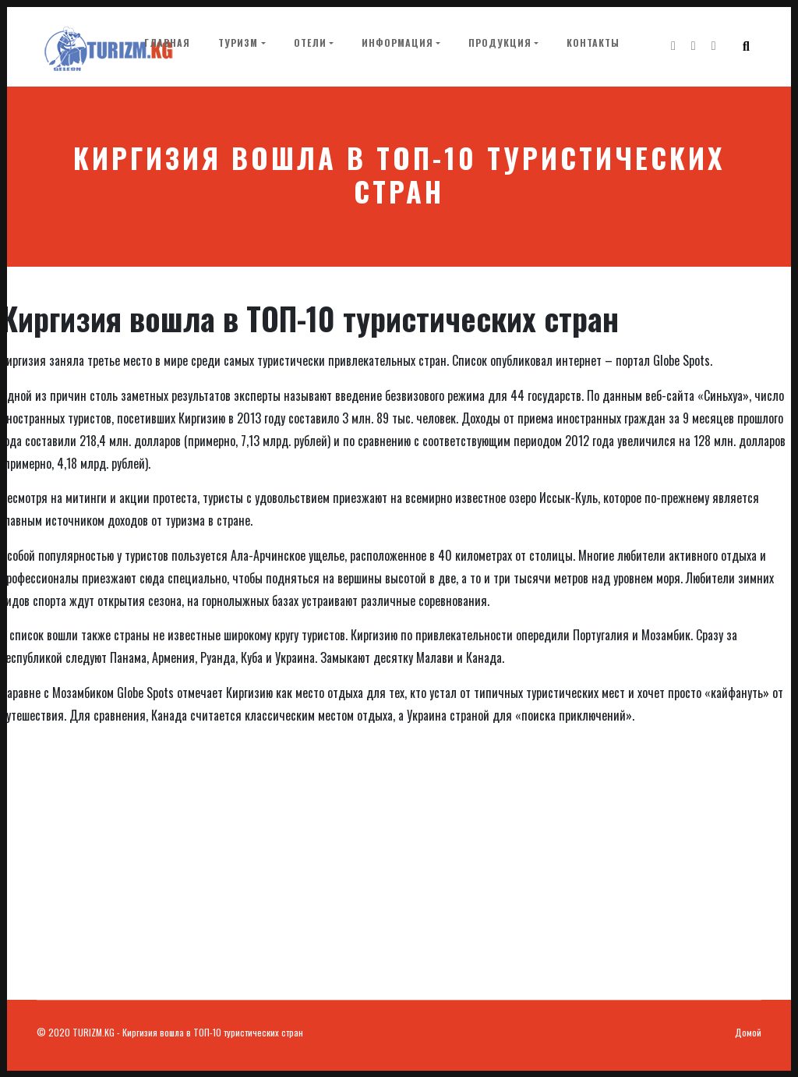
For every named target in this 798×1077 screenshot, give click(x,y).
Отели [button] (309, 43)
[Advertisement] (399, 883)
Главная (169, 42)
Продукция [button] (499, 43)
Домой (748, 1032)
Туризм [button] (237, 43)
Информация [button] (397, 43)
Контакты (592, 43)
